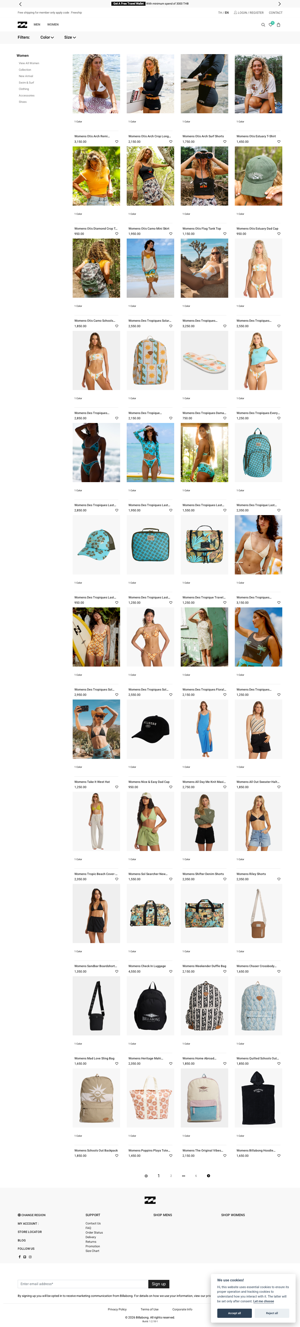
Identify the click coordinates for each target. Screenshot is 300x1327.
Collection (25, 70)
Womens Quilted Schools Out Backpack (257, 1060)
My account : (28, 1223)
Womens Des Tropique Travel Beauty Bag (202, 599)
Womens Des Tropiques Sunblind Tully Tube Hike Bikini (96, 415)
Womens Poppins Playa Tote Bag (148, 1152)
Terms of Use (149, 1309)
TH (220, 12)
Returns (91, 1241)
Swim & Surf (26, 83)
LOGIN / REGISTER (249, 12)
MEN (37, 24)
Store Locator (30, 1232)
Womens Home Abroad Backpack (198, 1060)
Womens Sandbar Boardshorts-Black (96, 968)
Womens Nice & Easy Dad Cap (149, 782)
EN (227, 12)
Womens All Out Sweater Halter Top (258, 784)
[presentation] (20, 4)
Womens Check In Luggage (147, 966)
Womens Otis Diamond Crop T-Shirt (95, 230)
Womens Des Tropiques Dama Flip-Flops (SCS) (203, 415)
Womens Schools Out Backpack (96, 1150)
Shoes (23, 102)
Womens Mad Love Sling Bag (94, 1058)
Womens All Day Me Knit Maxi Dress (203, 784)
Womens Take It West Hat (92, 782)
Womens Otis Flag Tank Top (201, 228)
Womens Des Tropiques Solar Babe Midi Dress (148, 322)
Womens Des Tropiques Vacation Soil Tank (253, 691)
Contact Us (93, 1223)
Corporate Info (182, 1309)
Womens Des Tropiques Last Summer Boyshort (202, 507)
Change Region (32, 1215)
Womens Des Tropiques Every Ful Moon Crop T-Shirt (257, 415)
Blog (22, 1240)
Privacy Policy (117, 1309)
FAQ (88, 1228)
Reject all (272, 1313)
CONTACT (275, 12)
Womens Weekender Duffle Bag (204, 966)
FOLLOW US (26, 1248)
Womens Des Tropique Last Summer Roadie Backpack (256, 507)
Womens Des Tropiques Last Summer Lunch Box (148, 599)
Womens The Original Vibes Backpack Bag (201, 1152)
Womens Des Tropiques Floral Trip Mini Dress (203, 691)
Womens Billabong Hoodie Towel (255, 1152)
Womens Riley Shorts (251, 874)
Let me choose (263, 1301)
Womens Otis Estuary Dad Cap (257, 228)
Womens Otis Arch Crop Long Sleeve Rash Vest (148, 138)
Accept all (234, 1313)
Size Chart (92, 1251)
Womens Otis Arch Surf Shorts (203, 136)
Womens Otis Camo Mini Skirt (148, 228)
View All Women (29, 63)
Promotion (93, 1246)
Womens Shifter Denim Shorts (203, 874)
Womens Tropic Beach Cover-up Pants (94, 876)
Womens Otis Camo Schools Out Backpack (93, 322)
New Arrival (26, 76)
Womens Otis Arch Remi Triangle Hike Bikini (91, 138)
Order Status (94, 1232)
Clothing (24, 89)
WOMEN (53, 24)
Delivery (91, 1237)
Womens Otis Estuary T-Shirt (256, 136)
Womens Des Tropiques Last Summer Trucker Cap (94, 599)
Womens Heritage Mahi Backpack (144, 1060)
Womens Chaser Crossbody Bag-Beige (255, 968)
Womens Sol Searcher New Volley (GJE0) (146, 876)
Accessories (27, 95)
